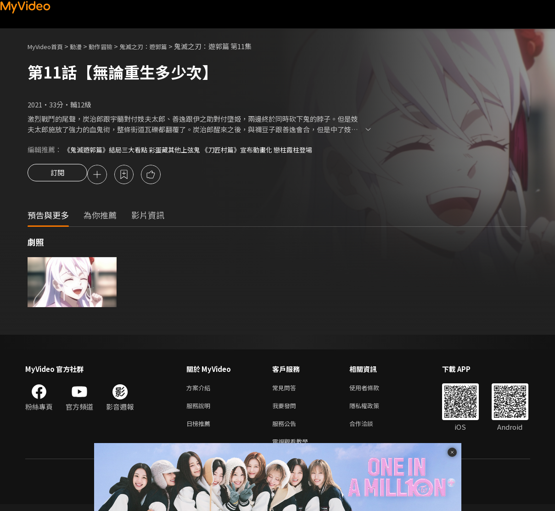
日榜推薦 (200, 428)
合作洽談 (368, 428)
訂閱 (57, 175)
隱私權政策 (372, 409)
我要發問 (286, 409)
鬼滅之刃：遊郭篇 (158, 46)
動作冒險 (110, 46)
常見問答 (286, 389)
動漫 (83, 46)
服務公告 (286, 428)
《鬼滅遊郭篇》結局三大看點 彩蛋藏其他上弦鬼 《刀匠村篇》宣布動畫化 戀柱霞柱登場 (197, 149)
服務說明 (200, 409)
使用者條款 (372, 389)
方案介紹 (200, 389)
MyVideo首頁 (48, 46)
